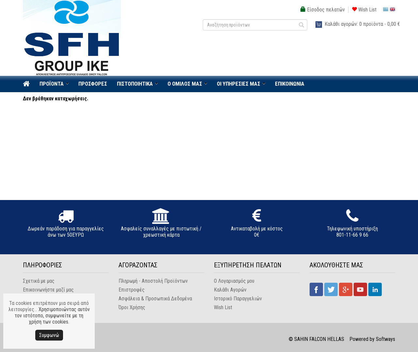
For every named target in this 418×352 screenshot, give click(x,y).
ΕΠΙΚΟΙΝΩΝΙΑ (289, 83)
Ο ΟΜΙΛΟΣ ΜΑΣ (185, 83)
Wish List (364, 10)
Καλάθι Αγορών (230, 290)
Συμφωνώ (49, 335)
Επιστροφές (132, 290)
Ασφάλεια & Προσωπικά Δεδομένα (155, 298)
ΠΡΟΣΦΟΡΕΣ (92, 83)
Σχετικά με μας (39, 281)
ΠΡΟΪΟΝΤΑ (52, 83)
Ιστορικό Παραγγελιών (238, 298)
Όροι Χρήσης (132, 307)
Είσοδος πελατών (322, 10)
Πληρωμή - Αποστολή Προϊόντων (153, 281)
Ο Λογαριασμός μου (234, 281)
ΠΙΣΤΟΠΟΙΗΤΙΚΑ (135, 83)
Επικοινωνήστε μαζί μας (48, 290)
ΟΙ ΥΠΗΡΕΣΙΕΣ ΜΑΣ (238, 83)
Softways (385, 339)
